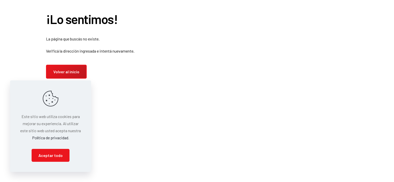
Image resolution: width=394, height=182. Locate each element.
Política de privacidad (50, 137)
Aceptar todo (50, 155)
